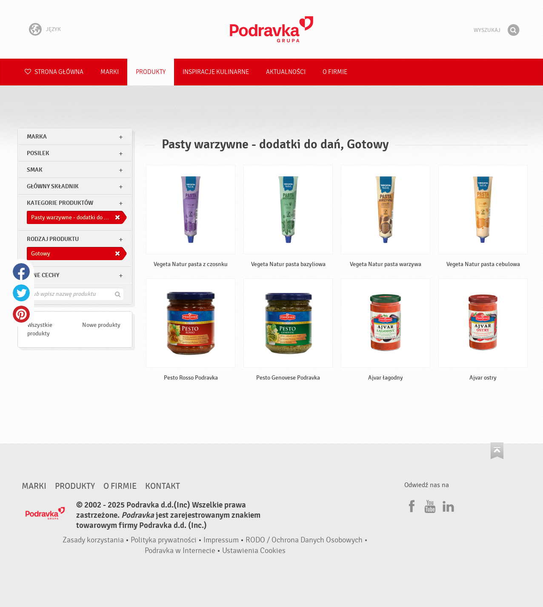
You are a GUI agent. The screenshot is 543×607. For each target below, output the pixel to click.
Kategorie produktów (60, 203)
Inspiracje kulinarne (216, 72)
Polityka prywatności (164, 540)
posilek (38, 153)
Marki (109, 72)
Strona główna (54, 72)
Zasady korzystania (93, 540)
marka (37, 136)
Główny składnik (53, 186)
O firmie (335, 72)
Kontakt (162, 486)
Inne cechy (43, 275)
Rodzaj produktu (53, 239)
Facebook (21, 271)
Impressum (221, 540)
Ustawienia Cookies (254, 550)
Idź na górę (497, 450)
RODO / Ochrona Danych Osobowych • (307, 540)
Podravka (271, 29)
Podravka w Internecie (180, 550)
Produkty (151, 72)
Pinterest (21, 314)
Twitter (21, 292)
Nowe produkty (101, 325)
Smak (35, 169)
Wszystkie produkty (39, 329)
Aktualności (286, 72)
